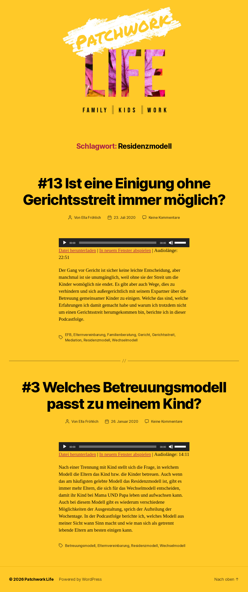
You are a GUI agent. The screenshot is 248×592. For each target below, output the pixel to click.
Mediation (73, 340)
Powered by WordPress (80, 579)
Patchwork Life (39, 579)
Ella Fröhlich (91, 217)
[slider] (118, 243)
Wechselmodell (125, 340)
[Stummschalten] (171, 242)
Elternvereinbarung (89, 334)
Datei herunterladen (77, 250)
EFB (68, 334)
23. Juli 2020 (125, 217)
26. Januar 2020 (124, 421)
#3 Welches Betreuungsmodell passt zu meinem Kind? (124, 395)
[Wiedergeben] (64, 242)
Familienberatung (121, 334)
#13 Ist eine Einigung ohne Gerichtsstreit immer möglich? (124, 191)
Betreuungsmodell (80, 545)
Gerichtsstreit (163, 334)
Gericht (144, 334)
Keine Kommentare (164, 217)
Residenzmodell (97, 340)
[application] (124, 242)
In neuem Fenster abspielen (125, 250)
